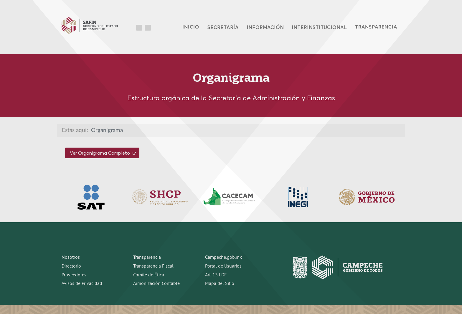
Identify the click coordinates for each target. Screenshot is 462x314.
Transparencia (147, 257)
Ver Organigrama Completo (103, 153)
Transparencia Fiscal (153, 266)
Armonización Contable (156, 284)
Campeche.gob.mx (223, 257)
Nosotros (71, 257)
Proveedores (74, 275)
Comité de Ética (148, 275)
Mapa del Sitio (219, 284)
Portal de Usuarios (223, 266)
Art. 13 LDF (216, 275)
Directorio (71, 266)
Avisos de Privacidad (82, 284)
